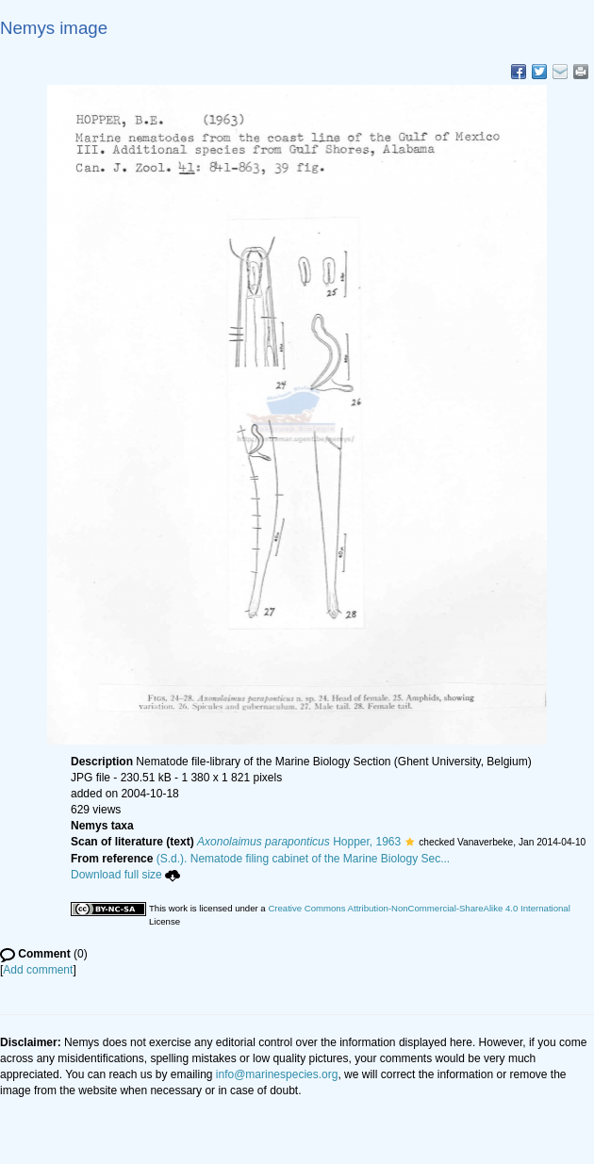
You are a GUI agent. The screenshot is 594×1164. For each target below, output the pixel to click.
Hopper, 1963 (299, 841)
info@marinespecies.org (277, 1074)
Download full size (125, 874)
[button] (410, 841)
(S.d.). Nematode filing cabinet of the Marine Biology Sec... (304, 858)
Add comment (38, 969)
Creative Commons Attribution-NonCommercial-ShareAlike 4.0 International (418, 908)
